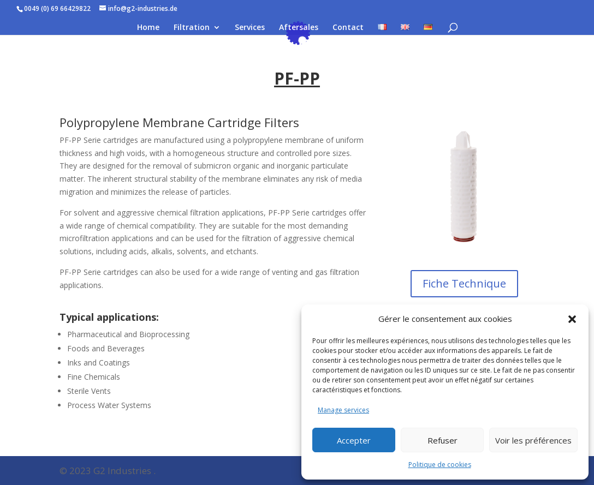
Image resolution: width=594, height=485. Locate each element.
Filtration (192, 27)
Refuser (442, 440)
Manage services (343, 410)
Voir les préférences (533, 440)
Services (250, 27)
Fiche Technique (464, 283)
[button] (572, 319)
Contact (348, 27)
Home (148, 27)
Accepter (354, 440)
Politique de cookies (439, 464)
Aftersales (298, 27)
